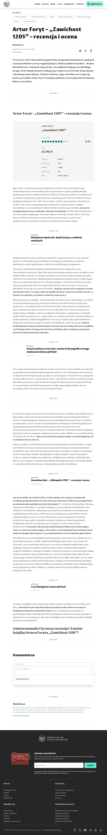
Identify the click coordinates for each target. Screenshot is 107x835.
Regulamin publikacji (62, 813)
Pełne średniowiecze (65, 17)
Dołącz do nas (8, 811)
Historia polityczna (20, 17)
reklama (80, 4)
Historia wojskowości (38, 17)
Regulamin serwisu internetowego (66, 811)
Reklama (6, 816)
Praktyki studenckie (10, 813)
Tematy (6, 795)
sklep (52, 4)
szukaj (37, 4)
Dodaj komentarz (22, 679)
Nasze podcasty (60, 793)
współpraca (69, 4)
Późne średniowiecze (84, 17)
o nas (59, 4)
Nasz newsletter (60, 795)
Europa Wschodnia (29, 21)
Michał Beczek (17, 45)
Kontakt (6, 793)
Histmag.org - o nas (10, 790)
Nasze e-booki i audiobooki (64, 790)
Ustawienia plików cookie (52, 830)
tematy (45, 4)
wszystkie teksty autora (21, 715)
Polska (16, 21)
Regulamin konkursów (62, 816)
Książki (52, 17)
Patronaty (7, 819)
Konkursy (58, 798)
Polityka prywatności (62, 819)
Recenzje (16, 13)
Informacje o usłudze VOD (63, 821)
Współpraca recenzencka (12, 821)
